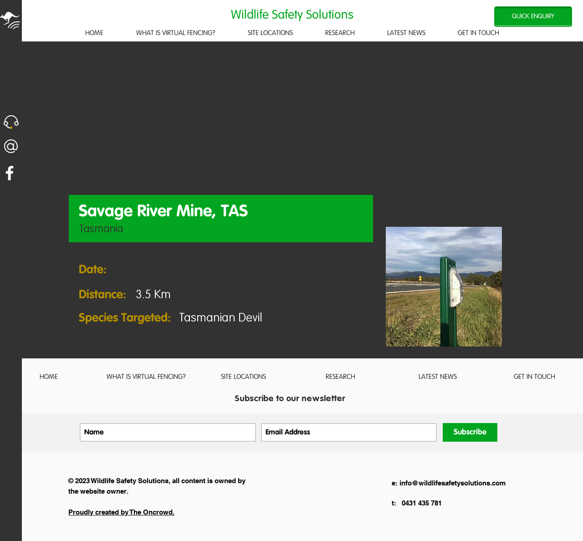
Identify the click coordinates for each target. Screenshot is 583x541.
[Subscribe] (470, 432)
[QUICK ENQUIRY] (533, 16)
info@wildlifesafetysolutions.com (452, 483)
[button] (11, 122)
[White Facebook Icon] (9, 173)
